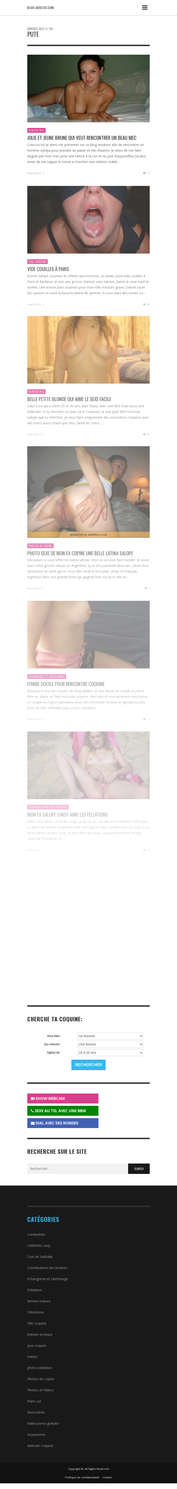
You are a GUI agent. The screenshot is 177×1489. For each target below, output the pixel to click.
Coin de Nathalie (40, 1256)
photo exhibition (39, 1368)
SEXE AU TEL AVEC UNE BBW (58, 1110)
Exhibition (34, 1290)
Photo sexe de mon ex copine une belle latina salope (80, 559)
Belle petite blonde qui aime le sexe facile (69, 405)
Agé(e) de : (54, 1052)
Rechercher (88, 1065)
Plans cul (34, 1401)
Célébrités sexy (38, 1245)
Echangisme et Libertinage (47, 1279)
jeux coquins (37, 1345)
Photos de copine (40, 552)
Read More (36, 174)
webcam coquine (40, 1445)
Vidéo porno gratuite (43, 1423)
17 (146, 174)
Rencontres (36, 131)
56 (146, 310)
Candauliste (36, 1234)
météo (32, 1356)
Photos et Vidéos (40, 1390)
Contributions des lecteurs (47, 1267)
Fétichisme (35, 1312)
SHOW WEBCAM (48, 1098)
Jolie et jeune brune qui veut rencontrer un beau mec (81, 138)
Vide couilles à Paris (48, 274)
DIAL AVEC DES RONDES (54, 1123)
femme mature (39, 1301)
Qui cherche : (52, 1044)
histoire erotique (39, 1334)
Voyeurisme (36, 1434)
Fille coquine (37, 267)
